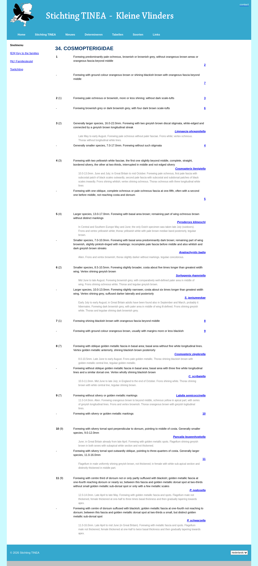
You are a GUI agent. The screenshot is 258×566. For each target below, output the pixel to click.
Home (21, 34)
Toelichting (16, 69)
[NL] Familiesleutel (21, 61)
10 (204, 413)
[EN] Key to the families (24, 53)
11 (204, 458)
